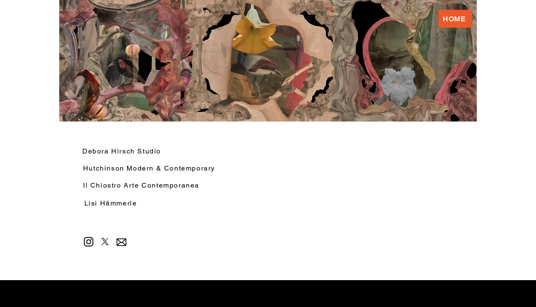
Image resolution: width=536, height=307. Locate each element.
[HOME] (455, 19)
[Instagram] (88, 241)
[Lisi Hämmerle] (111, 202)
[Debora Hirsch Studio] (152, 150)
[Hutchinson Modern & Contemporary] (150, 168)
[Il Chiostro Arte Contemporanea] (142, 185)
